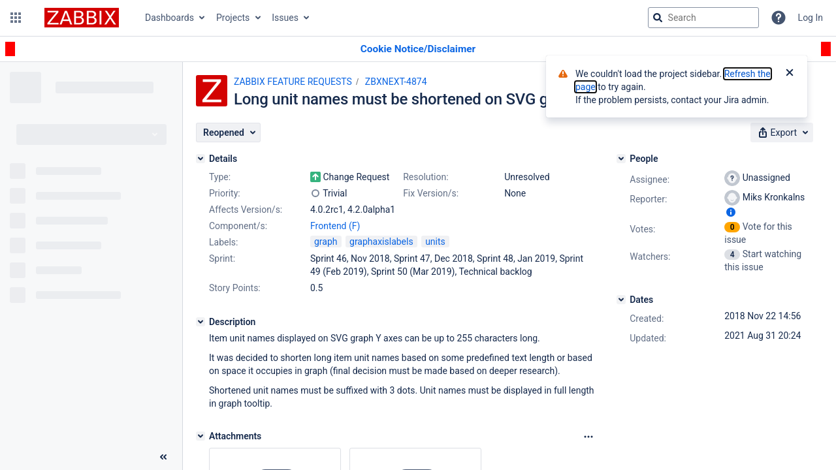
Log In (810, 17)
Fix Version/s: (430, 193)
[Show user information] (731, 212)
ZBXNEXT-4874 (396, 81)
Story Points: (235, 288)
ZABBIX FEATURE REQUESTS (293, 81)
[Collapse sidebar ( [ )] (163, 457)
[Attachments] (200, 436)
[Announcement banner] (418, 49)
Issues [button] (285, 17)
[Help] (778, 17)
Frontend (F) (335, 226)
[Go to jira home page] (81, 18)
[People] (621, 158)
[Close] (789, 73)
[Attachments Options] (588, 437)
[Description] (200, 321)
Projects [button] (232, 17)
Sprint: (222, 258)
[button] (16, 18)
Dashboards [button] (169, 17)
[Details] (200, 158)
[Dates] (621, 299)
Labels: (223, 242)
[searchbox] (703, 17)
